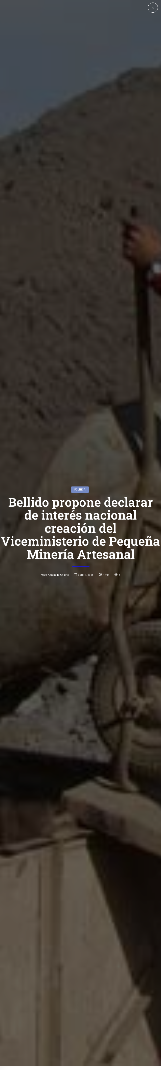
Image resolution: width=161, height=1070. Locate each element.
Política (79, 422)
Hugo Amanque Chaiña (54, 507)
